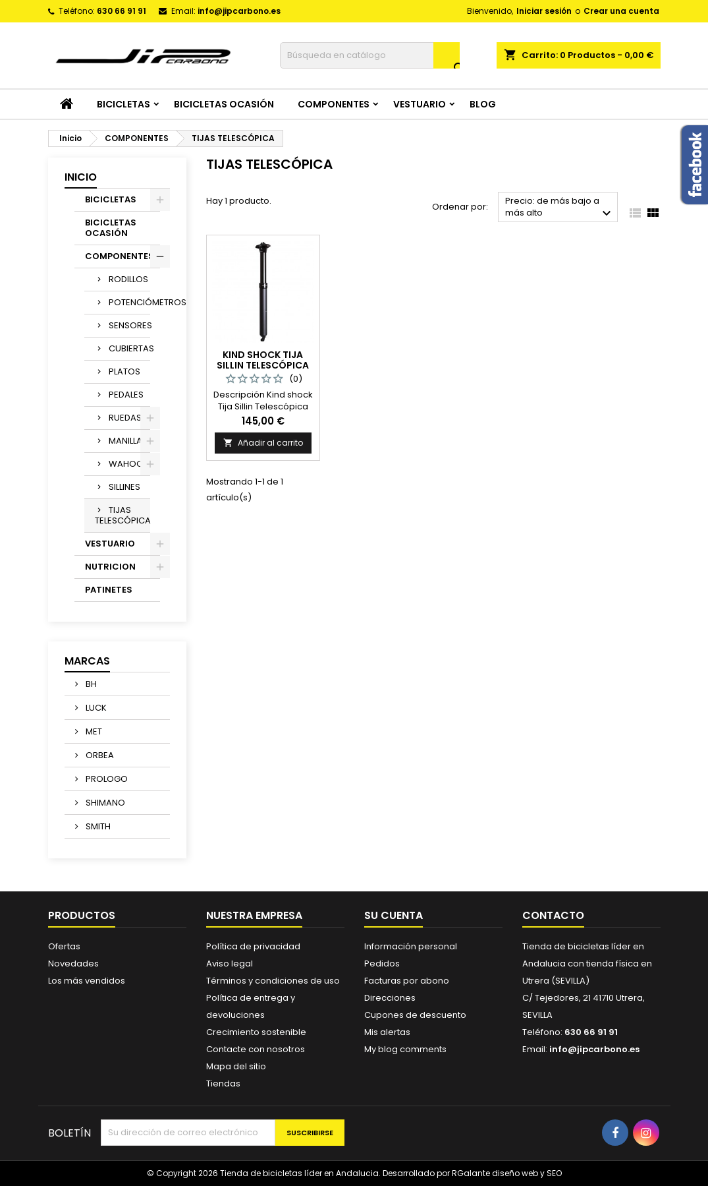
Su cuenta (393, 915)
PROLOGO (106, 779)
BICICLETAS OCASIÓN (224, 104)
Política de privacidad (253, 946)
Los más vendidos (86, 980)
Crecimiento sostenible (256, 1032)
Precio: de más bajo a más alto (560, 208)
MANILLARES (129, 440)
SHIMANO (104, 802)
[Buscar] (370, 55)
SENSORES (129, 325)
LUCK (95, 707)
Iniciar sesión (544, 10)
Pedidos (382, 963)
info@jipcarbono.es (239, 10)
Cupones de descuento (415, 1015)
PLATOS (124, 371)
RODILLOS (128, 279)
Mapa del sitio (236, 1066)
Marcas (87, 660)
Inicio (81, 177)
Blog (483, 104)
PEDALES (126, 394)
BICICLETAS (123, 104)
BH (90, 684)
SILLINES (124, 487)
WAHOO (126, 464)
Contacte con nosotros (255, 1049)
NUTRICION (110, 566)
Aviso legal (229, 963)
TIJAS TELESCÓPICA (122, 515)
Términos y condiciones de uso (273, 980)
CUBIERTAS (129, 348)
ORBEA (99, 755)
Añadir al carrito (263, 442)
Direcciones (390, 998)
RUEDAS (125, 417)
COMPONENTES (333, 104)
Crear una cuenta (621, 10)
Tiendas (223, 1083)
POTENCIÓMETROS (129, 302)
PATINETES (108, 589)
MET (93, 731)
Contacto (553, 915)
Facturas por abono (406, 980)
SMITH (97, 826)
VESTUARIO (419, 104)
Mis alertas (387, 1032)
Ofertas (64, 946)
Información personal (410, 946)
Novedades (73, 963)
